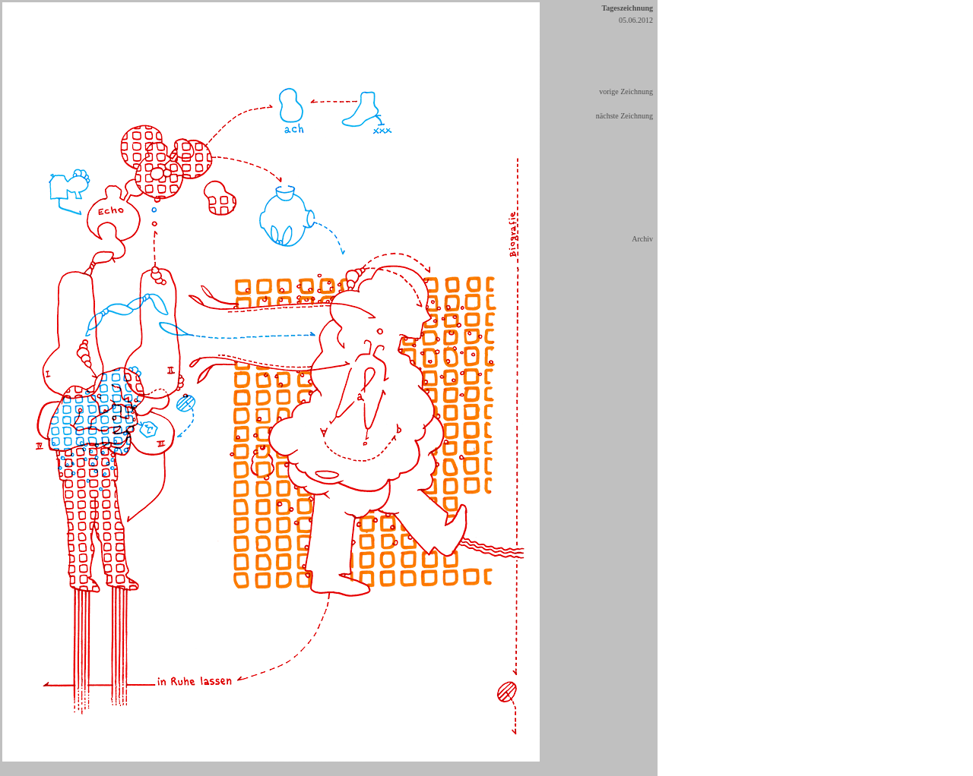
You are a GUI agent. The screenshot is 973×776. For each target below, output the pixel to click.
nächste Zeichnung (624, 116)
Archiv (642, 239)
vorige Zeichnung (626, 91)
